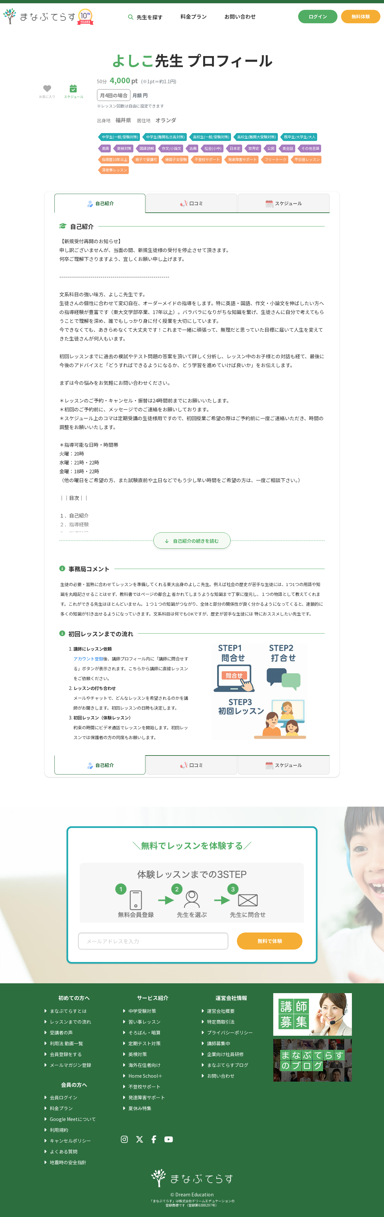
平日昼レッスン (307, 159)
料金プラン (194, 16)
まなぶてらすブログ (227, 1065)
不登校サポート (207, 159)
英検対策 (124, 148)
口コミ (191, 204)
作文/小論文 (171, 148)
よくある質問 (63, 1151)
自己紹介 (100, 204)
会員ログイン (63, 1097)
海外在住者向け (144, 1065)
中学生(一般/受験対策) (120, 136)
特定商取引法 (221, 1021)
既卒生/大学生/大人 (300, 136)
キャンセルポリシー (70, 1140)
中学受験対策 (142, 1011)
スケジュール (284, 204)
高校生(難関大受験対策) (256, 136)
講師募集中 (218, 1043)
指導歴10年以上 (114, 159)
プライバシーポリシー (230, 1032)
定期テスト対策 (144, 1043)
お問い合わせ (240, 16)
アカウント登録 (88, 659)
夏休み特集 (139, 1108)
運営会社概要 (221, 1011)
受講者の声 (61, 1032)
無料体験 (361, 16)
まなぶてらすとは (68, 1011)
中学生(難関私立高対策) (165, 136)
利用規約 (59, 1130)
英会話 (287, 148)
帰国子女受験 (176, 159)
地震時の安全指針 (68, 1162)
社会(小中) (212, 148)
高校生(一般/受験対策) (211, 136)
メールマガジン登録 (70, 1065)
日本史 (235, 148)
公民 (271, 148)
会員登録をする (66, 1054)
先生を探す (145, 17)
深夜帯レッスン (114, 169)
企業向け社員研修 (225, 1054)
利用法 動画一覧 (66, 1043)
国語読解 (147, 148)
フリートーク (275, 159)
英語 (105, 148)
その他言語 (310, 148)
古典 (193, 148)
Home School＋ (145, 1075)
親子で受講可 (146, 159)
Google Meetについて (73, 1119)
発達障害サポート (242, 159)
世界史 (253, 148)
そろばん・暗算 (144, 1032)
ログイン (318, 16)
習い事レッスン (144, 1021)
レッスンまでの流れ (70, 1021)
